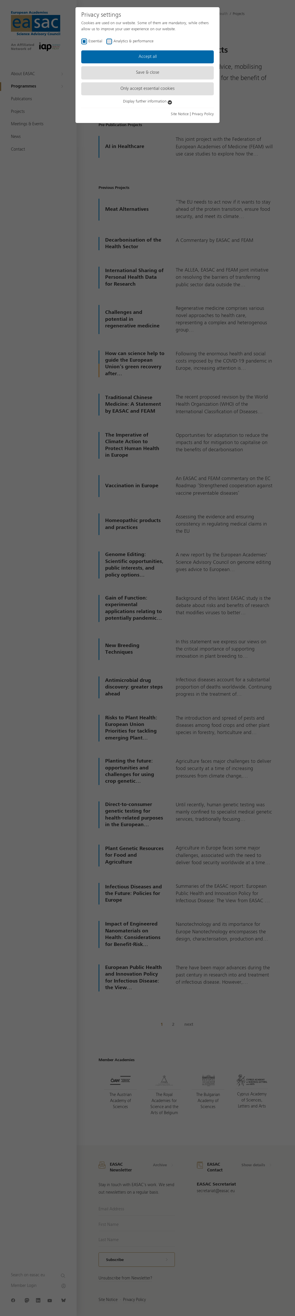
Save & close (147, 72)
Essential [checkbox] (95, 41)
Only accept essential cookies (147, 88)
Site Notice (180, 114)
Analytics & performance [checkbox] (134, 41)
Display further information (147, 101)
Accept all (148, 56)
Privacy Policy (203, 114)
